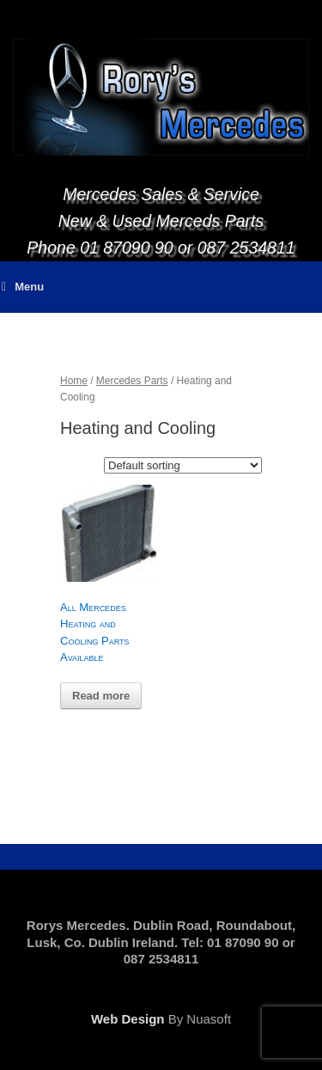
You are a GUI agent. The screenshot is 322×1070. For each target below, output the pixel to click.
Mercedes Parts (132, 381)
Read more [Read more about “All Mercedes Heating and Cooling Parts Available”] (101, 695)
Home (74, 381)
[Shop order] (183, 465)
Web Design (128, 1019)
